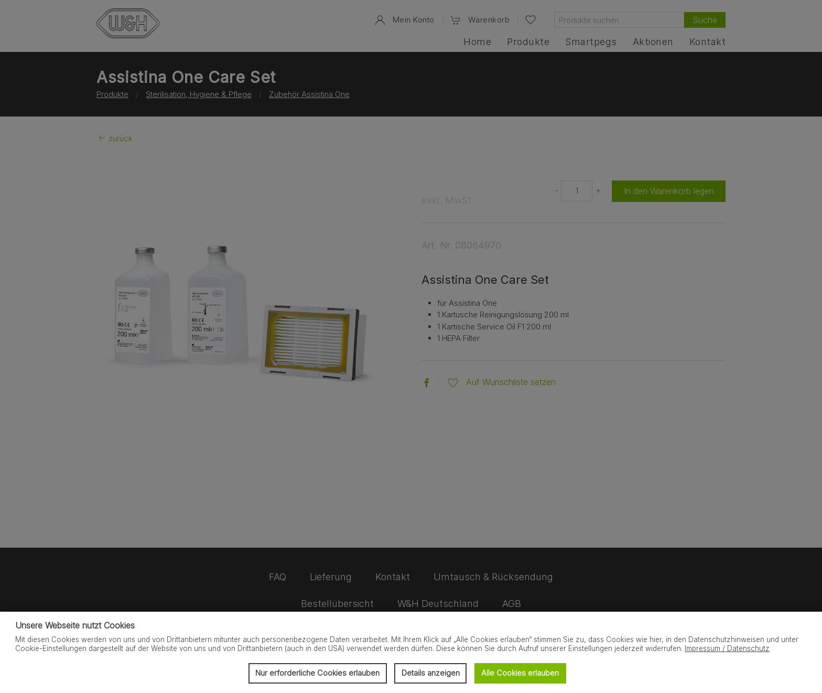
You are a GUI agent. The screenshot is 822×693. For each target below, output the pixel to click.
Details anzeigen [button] (431, 672)
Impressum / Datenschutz (727, 648)
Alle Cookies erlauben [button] (520, 672)
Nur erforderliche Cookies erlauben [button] (317, 672)
